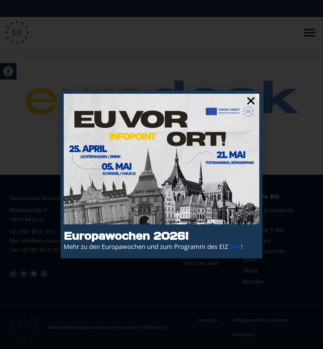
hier (235, 246)
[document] (161, 174)
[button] (251, 101)
